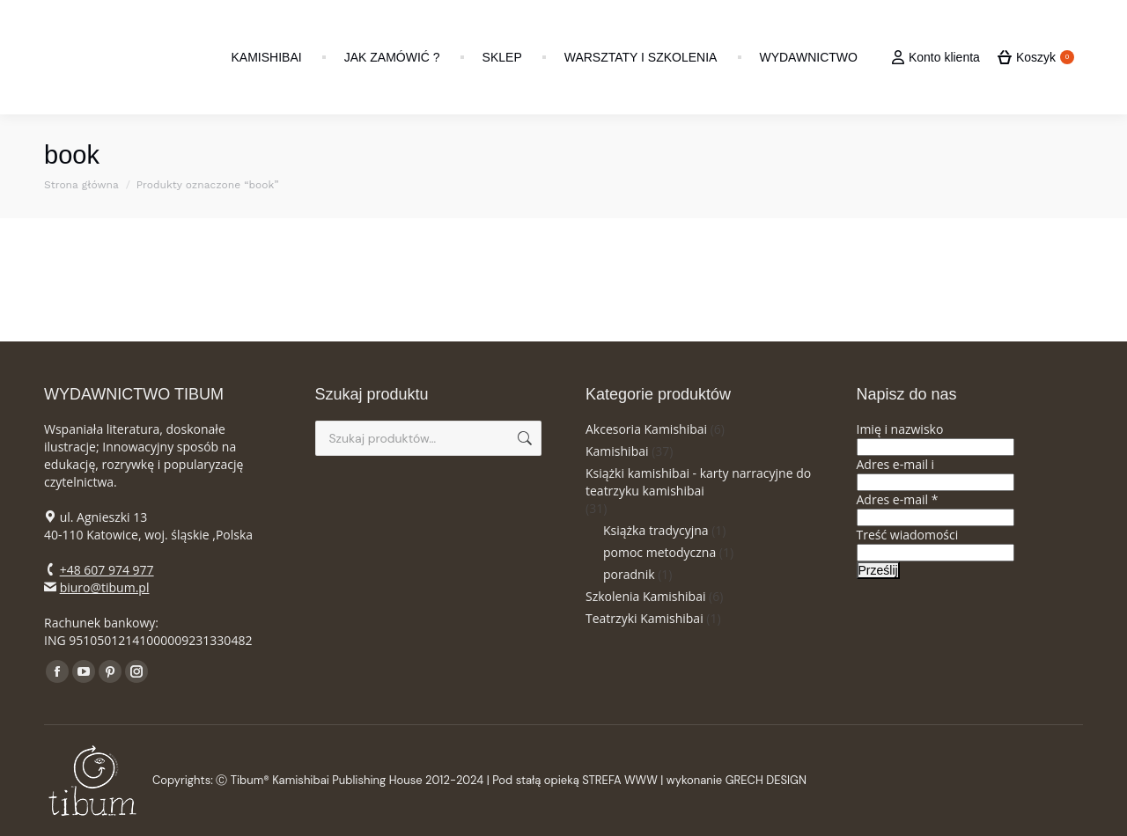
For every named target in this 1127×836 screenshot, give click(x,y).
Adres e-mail (898, 499)
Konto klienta (936, 57)
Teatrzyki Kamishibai (644, 618)
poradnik (629, 574)
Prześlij (878, 570)
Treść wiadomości (908, 534)
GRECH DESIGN (766, 780)
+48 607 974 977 (107, 569)
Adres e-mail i (896, 464)
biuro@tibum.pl (105, 587)
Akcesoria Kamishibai (646, 429)
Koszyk (1036, 57)
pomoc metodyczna (659, 552)
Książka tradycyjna (656, 530)
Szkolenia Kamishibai (645, 596)
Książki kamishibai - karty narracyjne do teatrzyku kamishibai (698, 482)
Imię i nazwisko (900, 429)
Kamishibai (617, 451)
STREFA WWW (620, 780)
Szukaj (523, 438)
